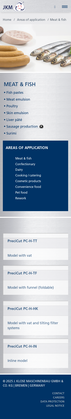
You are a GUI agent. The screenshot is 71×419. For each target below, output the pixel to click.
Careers (58, 397)
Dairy (19, 169)
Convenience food (28, 187)
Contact (58, 393)
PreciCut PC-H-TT (22, 245)
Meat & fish (58, 20)
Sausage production (22, 126)
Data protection (52, 401)
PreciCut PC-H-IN (22, 351)
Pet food (21, 192)
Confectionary (25, 164)
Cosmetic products (28, 181)
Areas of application (31, 20)
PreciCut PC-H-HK (23, 314)
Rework (20, 198)
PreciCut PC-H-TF (22, 278)
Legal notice (55, 405)
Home (7, 20)
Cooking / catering (28, 175)
